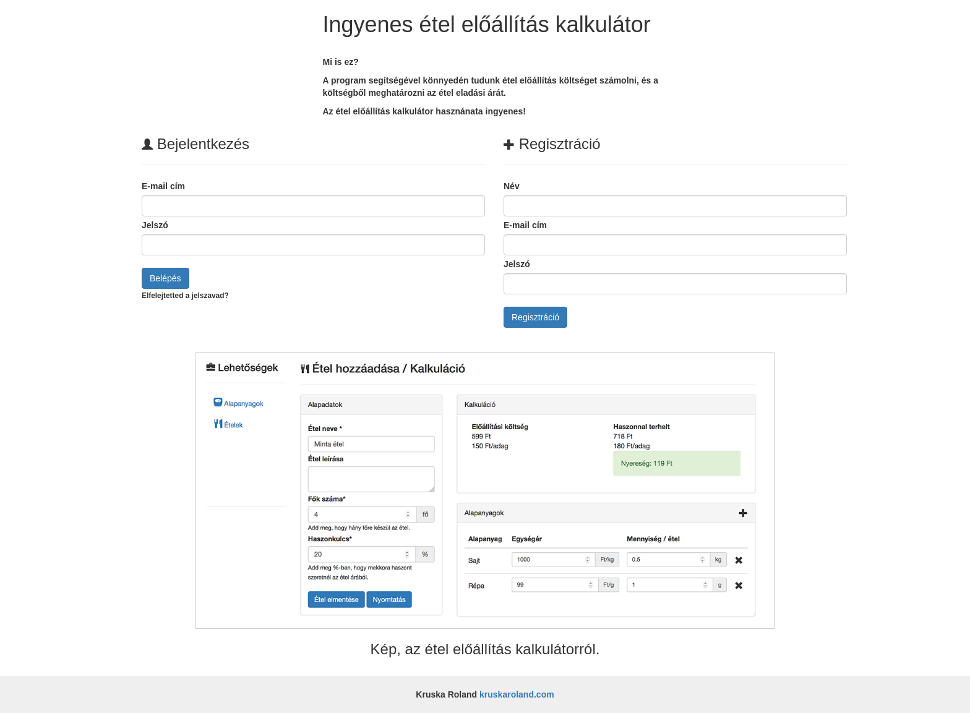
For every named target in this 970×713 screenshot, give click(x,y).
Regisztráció (535, 317)
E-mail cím (163, 186)
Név (512, 186)
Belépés (165, 278)
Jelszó (155, 225)
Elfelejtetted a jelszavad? (185, 295)
